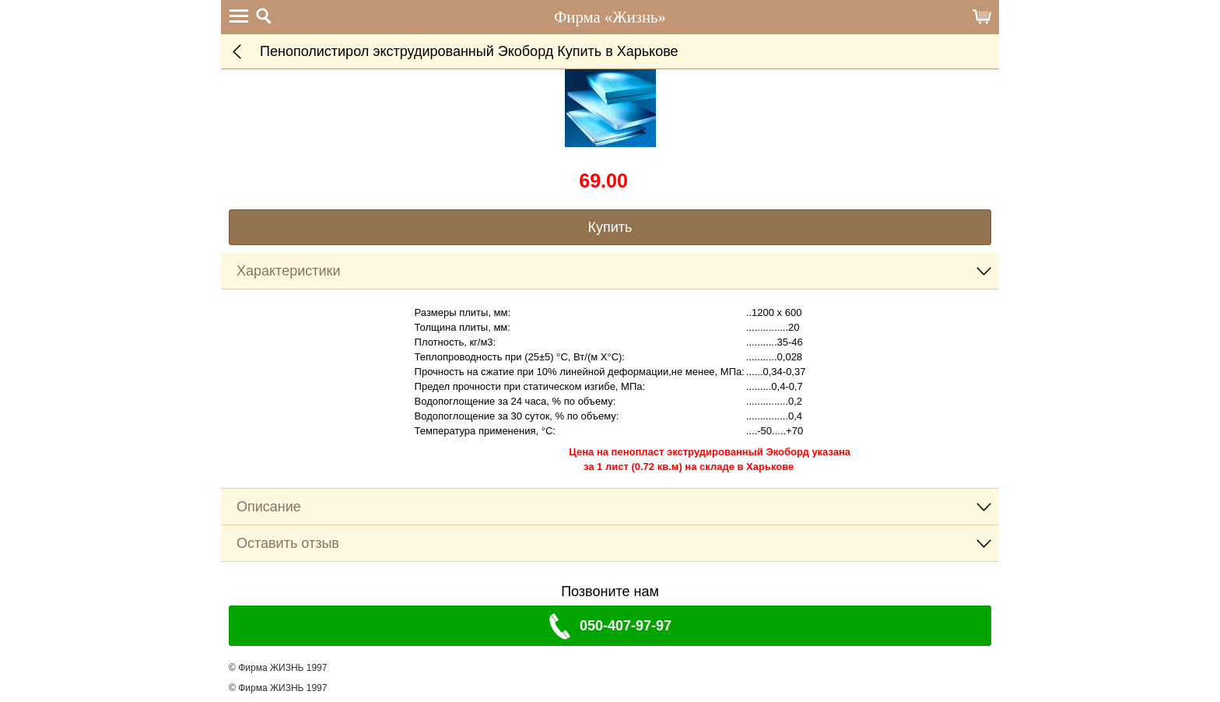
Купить (610, 227)
